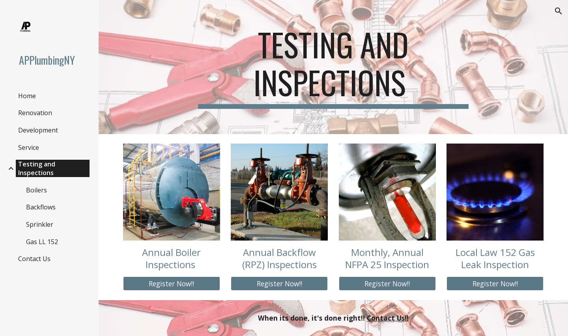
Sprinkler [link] (39, 224)
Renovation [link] (35, 112)
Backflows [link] (41, 207)
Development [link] (38, 130)
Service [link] (28, 147)
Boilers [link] (36, 190)
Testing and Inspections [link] (36, 168)
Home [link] (27, 95)
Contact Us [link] (34, 258)
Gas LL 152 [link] (42, 241)
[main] (333, 67)
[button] (558, 11)
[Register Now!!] (171, 283)
